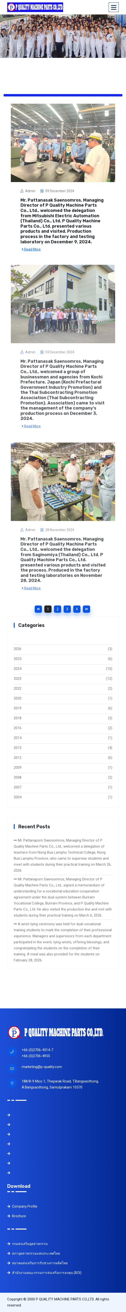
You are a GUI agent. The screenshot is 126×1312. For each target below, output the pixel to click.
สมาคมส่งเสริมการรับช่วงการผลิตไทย (37, 1263)
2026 (17, 649)
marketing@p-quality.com (42, 1067)
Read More (31, 249)
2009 (17, 767)
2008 (17, 777)
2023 (17, 678)
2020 (17, 698)
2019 (17, 708)
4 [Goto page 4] (77, 609)
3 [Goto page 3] (67, 609)
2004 (17, 797)
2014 (17, 738)
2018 (17, 718)
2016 (17, 728)
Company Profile (22, 1206)
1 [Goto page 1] (48, 609)
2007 (17, 787)
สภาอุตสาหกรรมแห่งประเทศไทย (33, 1253)
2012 (17, 757)
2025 (17, 659)
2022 (17, 688)
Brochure (16, 1216)
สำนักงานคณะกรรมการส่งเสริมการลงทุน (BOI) (44, 1273)
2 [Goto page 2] (58, 609)
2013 (17, 748)
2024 (17, 668)
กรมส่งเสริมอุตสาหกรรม (27, 1244)
